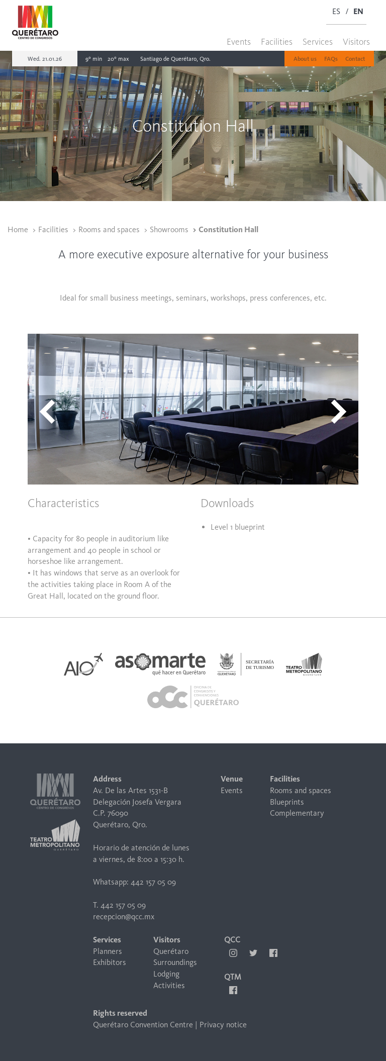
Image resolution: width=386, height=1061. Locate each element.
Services (318, 41)
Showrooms (169, 229)
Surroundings (175, 962)
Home (18, 229)
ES (336, 11)
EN (358, 11)
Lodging (166, 974)
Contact (355, 58)
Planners (107, 951)
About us (305, 58)
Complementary (297, 813)
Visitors (356, 41)
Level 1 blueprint (238, 527)
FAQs (331, 58)
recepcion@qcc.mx (123, 916)
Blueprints (287, 802)
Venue (232, 779)
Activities (169, 985)
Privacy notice (223, 1024)
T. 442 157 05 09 (119, 905)
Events (239, 41)
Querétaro (170, 951)
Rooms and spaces (109, 229)
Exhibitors (109, 962)
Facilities (277, 41)
